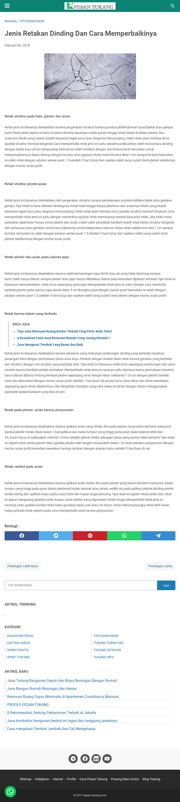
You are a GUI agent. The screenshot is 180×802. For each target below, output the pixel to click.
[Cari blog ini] (172, 6)
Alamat (58, 779)
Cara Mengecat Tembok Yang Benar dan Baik (50, 344)
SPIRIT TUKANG (18, 657)
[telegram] (158, 535)
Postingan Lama (160, 566)
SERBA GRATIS (17, 650)
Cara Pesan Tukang (93, 779)
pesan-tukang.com (95, 795)
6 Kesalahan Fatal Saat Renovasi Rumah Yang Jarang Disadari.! (63, 338)
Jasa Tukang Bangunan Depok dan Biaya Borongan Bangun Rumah (62, 680)
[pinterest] (90, 535)
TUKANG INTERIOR (107, 650)
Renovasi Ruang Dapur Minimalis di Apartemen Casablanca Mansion (63, 696)
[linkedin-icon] (96, 758)
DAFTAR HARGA (18, 643)
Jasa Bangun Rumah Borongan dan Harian (42, 688)
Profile (71, 779)
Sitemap (26, 779)
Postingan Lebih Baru (22, 566)
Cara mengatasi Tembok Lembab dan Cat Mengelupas (51, 729)
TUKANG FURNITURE (109, 643)
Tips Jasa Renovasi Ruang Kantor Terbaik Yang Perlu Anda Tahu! (64, 331)
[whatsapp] (124, 535)
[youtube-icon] (107, 758)
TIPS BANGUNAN (106, 636)
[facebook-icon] (85, 758)
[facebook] (22, 535)
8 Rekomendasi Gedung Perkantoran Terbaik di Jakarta (51, 713)
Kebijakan (42, 779)
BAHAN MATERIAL (20, 636)
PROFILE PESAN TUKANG (28, 704)
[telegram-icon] (73, 758)
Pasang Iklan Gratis (125, 779)
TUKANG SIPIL (104, 657)
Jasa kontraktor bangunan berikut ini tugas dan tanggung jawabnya (62, 721)
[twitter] (56, 535)
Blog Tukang (151, 779)
